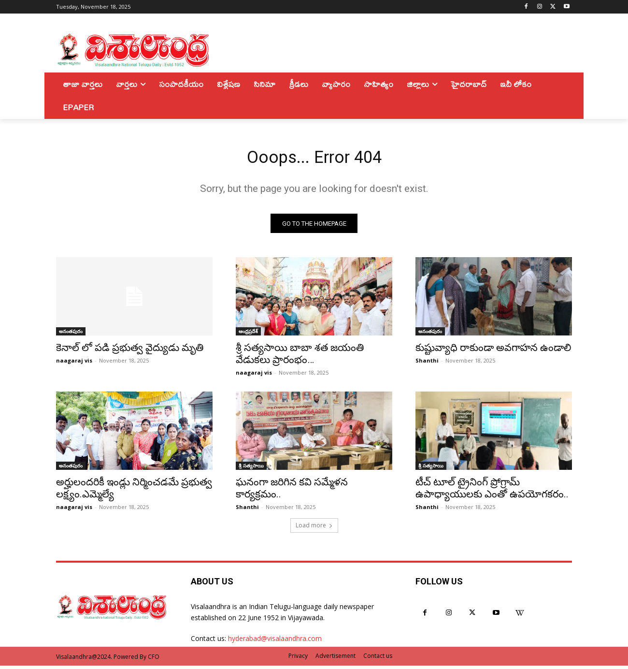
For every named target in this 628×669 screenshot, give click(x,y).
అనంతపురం (71, 335)
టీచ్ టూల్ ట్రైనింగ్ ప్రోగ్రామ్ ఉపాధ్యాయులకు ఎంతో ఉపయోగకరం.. (492, 492)
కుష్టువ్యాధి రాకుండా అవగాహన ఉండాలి (493, 351)
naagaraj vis (74, 364)
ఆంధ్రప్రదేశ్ (248, 335)
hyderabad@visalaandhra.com (275, 642)
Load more (314, 529)
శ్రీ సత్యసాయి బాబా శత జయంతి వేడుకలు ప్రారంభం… (300, 357)
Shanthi (427, 364)
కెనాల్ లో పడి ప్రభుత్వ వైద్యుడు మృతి (129, 351)
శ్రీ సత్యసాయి (251, 469)
